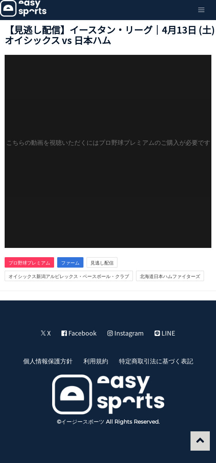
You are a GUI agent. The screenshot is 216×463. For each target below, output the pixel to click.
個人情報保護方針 (48, 360)
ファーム (70, 262)
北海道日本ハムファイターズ (170, 276)
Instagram (125, 332)
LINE (165, 332)
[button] (201, 10)
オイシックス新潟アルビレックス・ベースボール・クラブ (69, 276)
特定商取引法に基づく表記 (156, 360)
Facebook (79, 332)
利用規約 (95, 360)
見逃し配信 (102, 262)
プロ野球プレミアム (29, 262)
